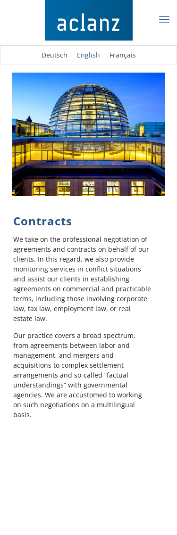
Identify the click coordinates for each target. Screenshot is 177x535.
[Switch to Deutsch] (54, 55)
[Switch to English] (88, 55)
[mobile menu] (164, 19)
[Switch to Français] (123, 55)
